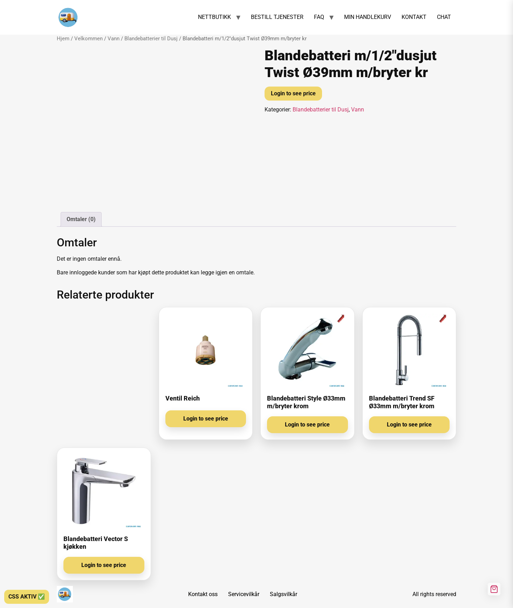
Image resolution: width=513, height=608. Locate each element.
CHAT (444, 17)
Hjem (63, 38)
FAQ (319, 17)
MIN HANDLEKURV (367, 17)
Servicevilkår (243, 594)
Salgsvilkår (283, 594)
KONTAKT (414, 17)
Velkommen (88, 38)
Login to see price (293, 93)
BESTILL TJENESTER (277, 17)
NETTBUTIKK (214, 17)
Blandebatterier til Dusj (151, 38)
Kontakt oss (203, 594)
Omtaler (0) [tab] (81, 219)
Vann (113, 38)
